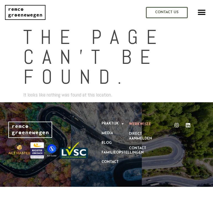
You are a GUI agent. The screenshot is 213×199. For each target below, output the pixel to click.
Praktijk (113, 120)
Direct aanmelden (140, 134)
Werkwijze (140, 122)
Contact (110, 159)
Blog (107, 139)
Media (107, 130)
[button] (202, 12)
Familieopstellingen (115, 149)
